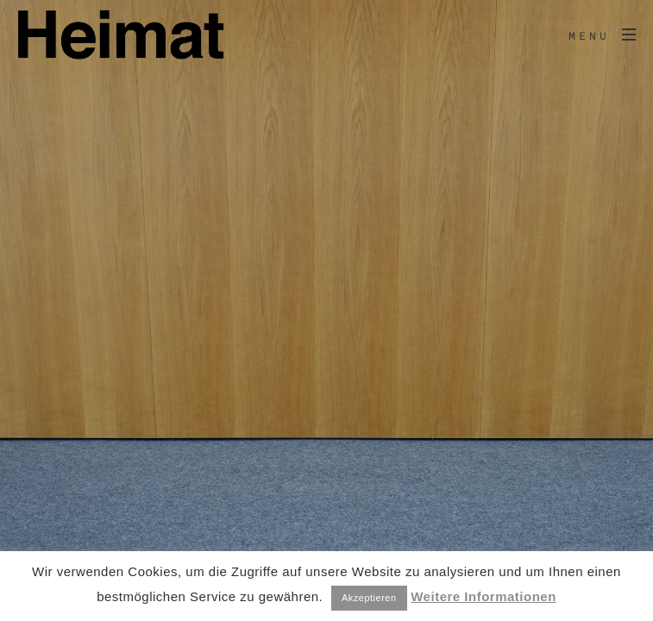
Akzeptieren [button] (369, 598)
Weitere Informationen (483, 596)
